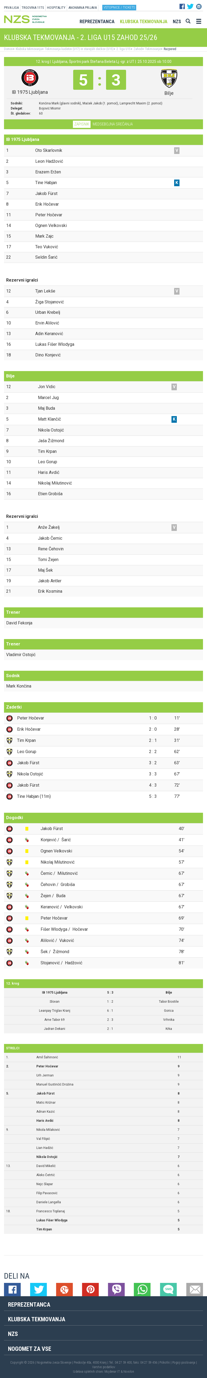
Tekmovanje (152, 49)
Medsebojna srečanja (113, 124)
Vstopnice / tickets (119, 7)
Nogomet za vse (29, 1349)
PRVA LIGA (11, 8)
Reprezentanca (97, 21)
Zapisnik (81, 124)
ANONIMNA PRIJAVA (82, 8)
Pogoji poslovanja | (184, 1362)
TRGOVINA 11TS (33, 8)
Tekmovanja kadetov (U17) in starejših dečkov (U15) (79, 49)
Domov (8, 49)
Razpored (169, 49)
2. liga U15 (123, 49)
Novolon (128, 1371)
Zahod (137, 49)
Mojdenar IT (112, 1371)
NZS (177, 21)
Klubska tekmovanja (143, 21)
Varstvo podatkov (103, 1367)
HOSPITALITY (56, 8)
